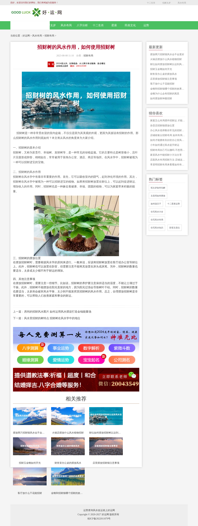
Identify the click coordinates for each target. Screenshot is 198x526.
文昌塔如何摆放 (158, 196)
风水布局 (182, 3)
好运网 (26, 35)
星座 (114, 25)
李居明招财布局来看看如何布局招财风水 (167, 164)
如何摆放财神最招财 (161, 98)
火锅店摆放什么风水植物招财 (68, 432)
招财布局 (49, 35)
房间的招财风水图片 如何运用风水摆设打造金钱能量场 (57, 311)
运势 (146, 25)
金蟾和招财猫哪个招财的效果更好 (68, 493)
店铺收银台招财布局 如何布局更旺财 (167, 135)
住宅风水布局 (157, 219)
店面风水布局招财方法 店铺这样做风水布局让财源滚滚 (167, 159)
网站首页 (29, 25)
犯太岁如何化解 (158, 188)
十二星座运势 (173, 204)
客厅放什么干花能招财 (30, 493)
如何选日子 (156, 204)
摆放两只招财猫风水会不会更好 (30, 432)
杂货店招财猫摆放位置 (162, 125)
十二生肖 (151, 3)
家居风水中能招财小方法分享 (166, 155)
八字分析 (82, 25)
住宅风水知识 (157, 227)
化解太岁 (166, 3)
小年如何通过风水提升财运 (164, 145)
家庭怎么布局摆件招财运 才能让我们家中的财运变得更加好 (167, 120)
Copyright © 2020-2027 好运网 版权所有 (98, 514)
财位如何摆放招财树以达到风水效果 (106, 432)
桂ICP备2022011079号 (99, 518)
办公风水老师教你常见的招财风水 (167, 130)
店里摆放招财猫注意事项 (106, 463)
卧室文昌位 (174, 227)
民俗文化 (130, 25)
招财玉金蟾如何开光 (30, 463)
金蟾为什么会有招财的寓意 (164, 93)
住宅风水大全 (157, 212)
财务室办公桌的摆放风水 (68, 463)
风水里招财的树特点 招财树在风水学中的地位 (52, 318)
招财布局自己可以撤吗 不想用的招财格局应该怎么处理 (167, 150)
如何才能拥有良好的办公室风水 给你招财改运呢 (167, 140)
